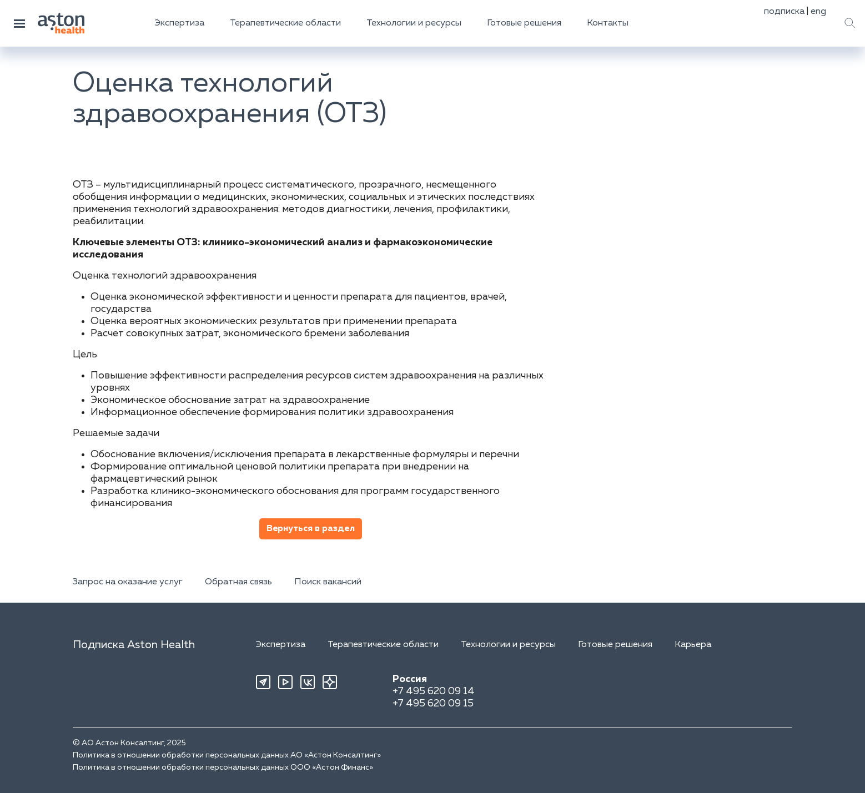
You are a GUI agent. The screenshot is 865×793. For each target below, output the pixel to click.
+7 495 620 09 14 (434, 691)
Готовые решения (524, 23)
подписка (784, 11)
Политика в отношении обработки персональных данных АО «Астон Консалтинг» (227, 755)
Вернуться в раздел (310, 528)
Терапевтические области (285, 23)
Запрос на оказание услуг (128, 582)
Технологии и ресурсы (413, 23)
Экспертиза (179, 23)
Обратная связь (238, 582)
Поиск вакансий (327, 582)
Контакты (607, 23)
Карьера (693, 644)
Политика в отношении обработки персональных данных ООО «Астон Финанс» (223, 767)
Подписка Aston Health (134, 644)
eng (818, 11)
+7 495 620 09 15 (433, 704)
